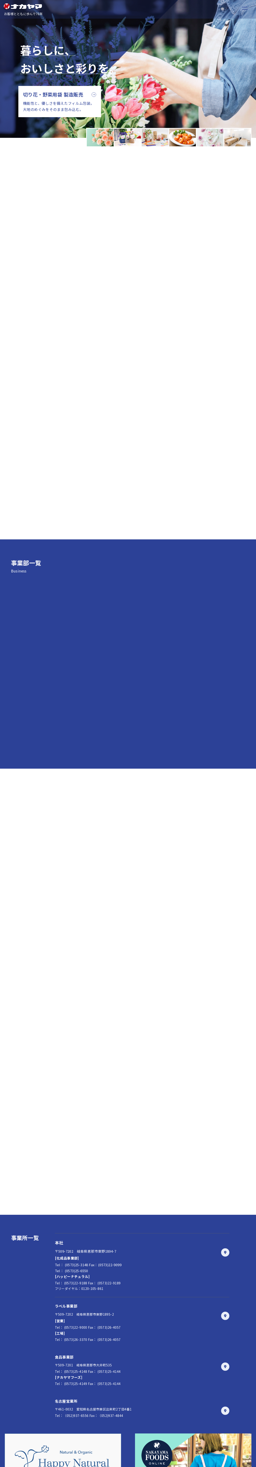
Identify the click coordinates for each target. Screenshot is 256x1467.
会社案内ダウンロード (122, 1429)
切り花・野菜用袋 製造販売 (53, 94)
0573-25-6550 (206, 1413)
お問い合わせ (122, 1413)
